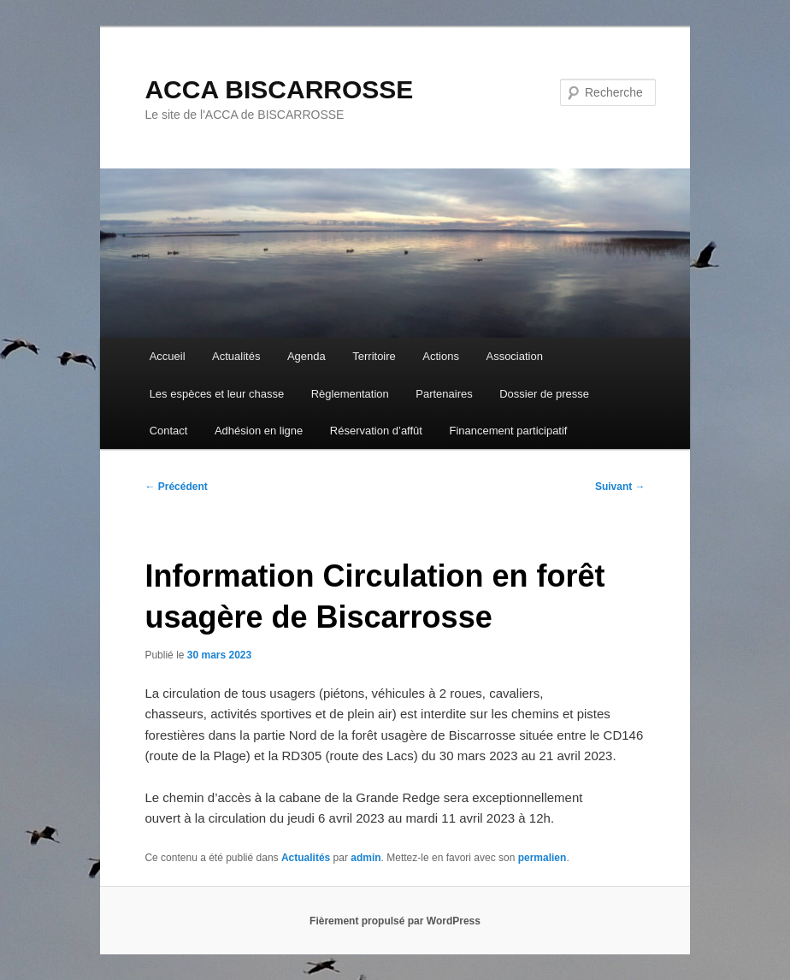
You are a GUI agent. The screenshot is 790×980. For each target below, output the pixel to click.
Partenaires (444, 393)
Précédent (175, 487)
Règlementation (350, 393)
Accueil (168, 356)
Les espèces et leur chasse (217, 393)
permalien (542, 858)
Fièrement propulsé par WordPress (395, 921)
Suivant (620, 487)
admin (365, 858)
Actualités (236, 356)
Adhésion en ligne (259, 430)
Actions (440, 356)
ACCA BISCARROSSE (278, 89)
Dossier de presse (544, 393)
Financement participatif (508, 430)
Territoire (374, 356)
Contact (169, 430)
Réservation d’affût (376, 430)
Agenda (306, 356)
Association (514, 356)
